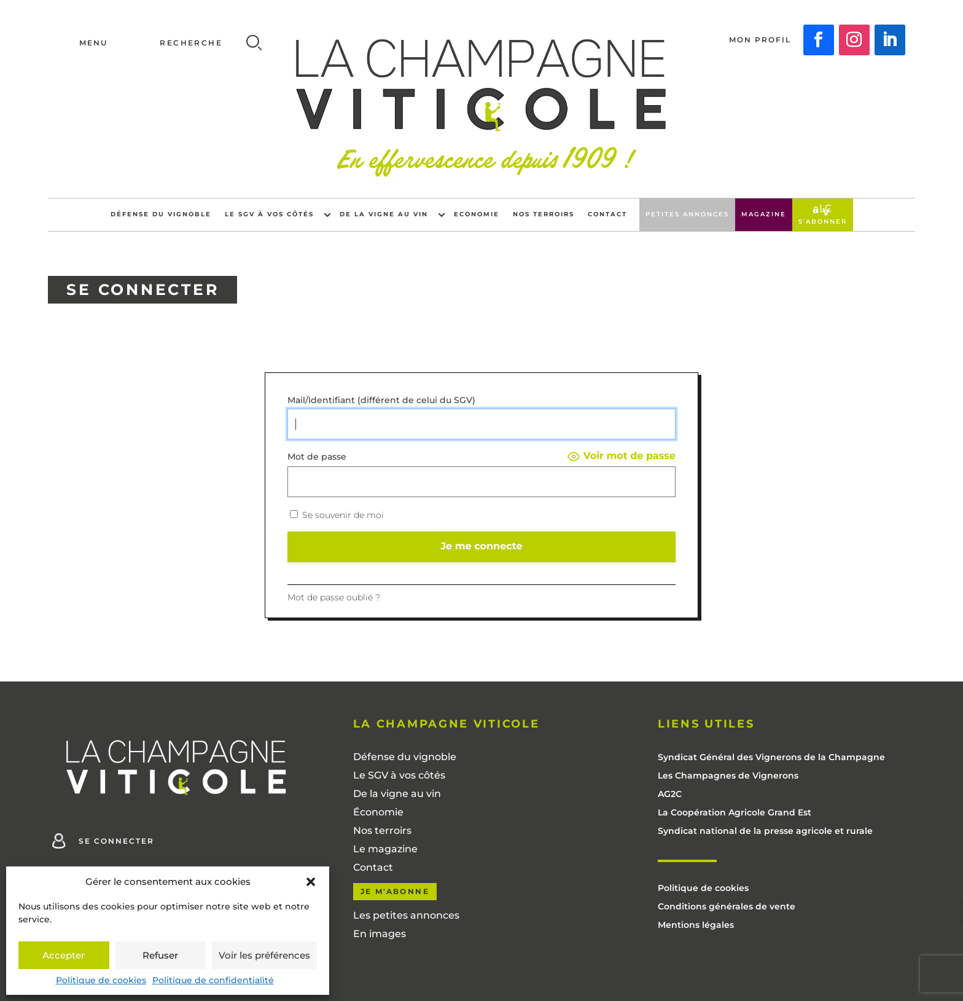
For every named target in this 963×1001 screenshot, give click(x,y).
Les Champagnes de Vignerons (728, 776)
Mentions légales (696, 925)
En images (379, 935)
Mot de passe (316, 457)
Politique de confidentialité (213, 980)
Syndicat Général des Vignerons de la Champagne (771, 758)
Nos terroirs (543, 214)
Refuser (160, 955)
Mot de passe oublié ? (333, 597)
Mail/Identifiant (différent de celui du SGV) (381, 400)
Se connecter (116, 841)
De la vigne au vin (384, 214)
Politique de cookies (101, 980)
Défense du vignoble (161, 214)
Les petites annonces (406, 916)
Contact (607, 214)
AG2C (670, 794)
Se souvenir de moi (337, 514)
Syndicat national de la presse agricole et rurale (765, 831)
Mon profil (760, 39)
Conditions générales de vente (726, 907)
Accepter (63, 955)
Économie (378, 813)
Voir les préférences (264, 955)
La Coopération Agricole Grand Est (734, 813)
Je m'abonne (395, 891)
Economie (476, 214)
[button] (311, 882)
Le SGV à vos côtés (269, 214)
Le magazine (385, 850)
